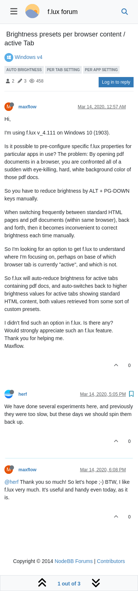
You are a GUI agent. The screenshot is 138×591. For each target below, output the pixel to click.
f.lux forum (62, 11)
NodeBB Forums (73, 561)
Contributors (111, 561)
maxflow (27, 106)
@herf (11, 482)
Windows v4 (28, 57)
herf (22, 394)
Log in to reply (116, 82)
